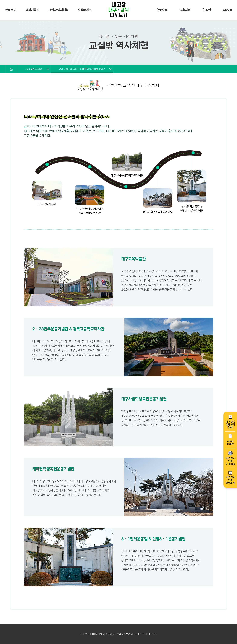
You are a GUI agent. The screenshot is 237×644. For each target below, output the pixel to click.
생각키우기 (32, 10)
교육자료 (184, 10)
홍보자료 (161, 10)
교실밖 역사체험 (58, 10)
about (227, 10)
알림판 (207, 10)
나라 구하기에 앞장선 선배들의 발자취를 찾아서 (82, 69)
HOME (11, 69)
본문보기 (10, 10)
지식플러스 (84, 10)
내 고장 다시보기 (118, 10)
